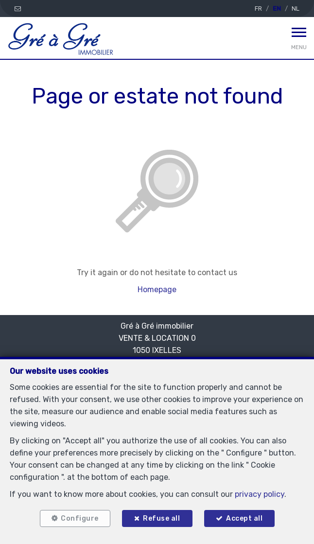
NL (295, 8)
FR (258, 8)
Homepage (157, 289)
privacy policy (259, 494)
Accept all (244, 518)
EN (277, 8)
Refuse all (161, 518)
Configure (80, 518)
